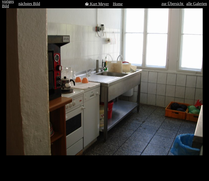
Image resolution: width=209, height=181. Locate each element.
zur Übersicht (172, 4)
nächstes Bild (29, 4)
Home (118, 4)
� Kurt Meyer (97, 4)
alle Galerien (196, 4)
